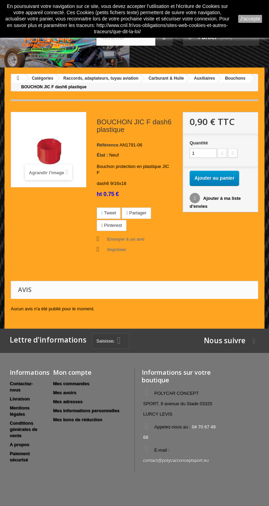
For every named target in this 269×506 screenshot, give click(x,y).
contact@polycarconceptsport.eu (176, 460)
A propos (19, 444)
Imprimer (117, 249)
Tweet (108, 212)
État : (102, 155)
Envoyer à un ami (126, 239)
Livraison (20, 398)
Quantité (199, 142)
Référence (108, 145)
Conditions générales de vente (23, 429)
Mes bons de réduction (77, 419)
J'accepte (250, 18)
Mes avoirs (64, 392)
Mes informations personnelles (86, 410)
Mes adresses (68, 401)
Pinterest (111, 225)
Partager (136, 212)
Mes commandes (71, 383)
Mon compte (72, 372)
